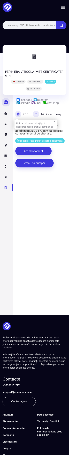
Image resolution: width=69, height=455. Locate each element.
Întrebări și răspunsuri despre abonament (40, 140)
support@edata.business (17, 392)
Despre (7, 448)
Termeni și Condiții (48, 421)
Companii (8, 434)
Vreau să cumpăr (34, 163)
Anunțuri (8, 414)
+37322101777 (11, 385)
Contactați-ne (19, 401)
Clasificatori (10, 441)
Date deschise (45, 414)
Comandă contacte (14, 428)
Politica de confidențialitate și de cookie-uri (49, 431)
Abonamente (10, 421)
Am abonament (33, 151)
